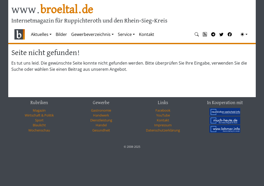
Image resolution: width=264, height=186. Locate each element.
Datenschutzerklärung (163, 130)
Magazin (39, 110)
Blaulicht (39, 125)
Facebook (162, 110)
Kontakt (146, 34)
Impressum (163, 125)
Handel (101, 125)
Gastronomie (101, 110)
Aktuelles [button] (39, 34)
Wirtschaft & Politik (39, 115)
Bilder (61, 34)
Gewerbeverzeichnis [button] (91, 34)
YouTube (163, 115)
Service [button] (125, 34)
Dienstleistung (101, 120)
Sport (39, 120)
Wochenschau (39, 130)
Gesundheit (101, 130)
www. (52, 10)
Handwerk (101, 115)
